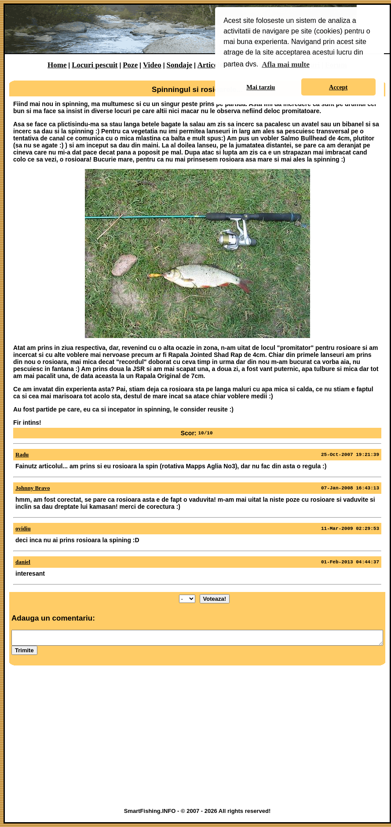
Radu (22, 454)
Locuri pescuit (94, 65)
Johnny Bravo (32, 488)
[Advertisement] (197, 738)
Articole (210, 65)
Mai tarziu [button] (260, 87)
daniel (22, 562)
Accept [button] (338, 87)
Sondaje (179, 65)
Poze (130, 65)
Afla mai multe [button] (286, 64)
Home (57, 65)
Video (152, 65)
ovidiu (23, 528)
